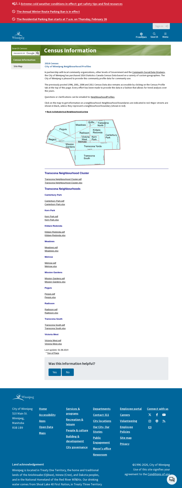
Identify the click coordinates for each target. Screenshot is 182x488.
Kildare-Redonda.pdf (55, 232)
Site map (126, 438)
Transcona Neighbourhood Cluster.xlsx (63, 182)
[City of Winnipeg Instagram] (150, 422)
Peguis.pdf (50, 294)
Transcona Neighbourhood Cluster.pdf (63, 179)
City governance (77, 447)
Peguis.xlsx (50, 297)
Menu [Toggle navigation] (165, 35)
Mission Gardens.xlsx (55, 282)
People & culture (77, 430)
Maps (42, 433)
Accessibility (47, 415)
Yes (55, 372)
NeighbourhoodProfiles (103, 96)
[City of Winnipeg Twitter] (150, 416)
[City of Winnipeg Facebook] (157, 416)
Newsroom (100, 454)
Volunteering (128, 421)
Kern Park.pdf (51, 216)
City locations (102, 421)
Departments (102, 409)
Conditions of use (159, 474)
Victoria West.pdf (53, 340)
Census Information (24, 59)
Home (43, 409)
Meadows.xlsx (51, 251)
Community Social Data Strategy (148, 72)
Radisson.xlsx (51, 313)
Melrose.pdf (50, 263)
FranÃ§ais (141, 37)
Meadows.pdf (51, 247)
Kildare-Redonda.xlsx (55, 235)
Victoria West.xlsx (53, 344)
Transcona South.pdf (55, 325)
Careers (125, 415)
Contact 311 (101, 415)
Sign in (159, 26)
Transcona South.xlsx (55, 328)
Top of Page (53, 353)
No (68, 372)
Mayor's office (102, 448)
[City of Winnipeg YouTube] (164, 416)
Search (154, 35)
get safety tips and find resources (72, 4)
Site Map (18, 66)
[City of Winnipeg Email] (150, 429)
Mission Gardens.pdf (55, 278)
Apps (42, 421)
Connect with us (157, 409)
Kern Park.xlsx (52, 220)
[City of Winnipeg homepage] (23, 400)
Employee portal (131, 409)
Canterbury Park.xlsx (55, 204)
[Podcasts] (157, 422)
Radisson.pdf (51, 309)
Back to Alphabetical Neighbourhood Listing (67, 112)
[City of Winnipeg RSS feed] (164, 422)
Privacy (124, 444)
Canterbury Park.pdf (54, 201)
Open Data (46, 427)
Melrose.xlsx (51, 266)
